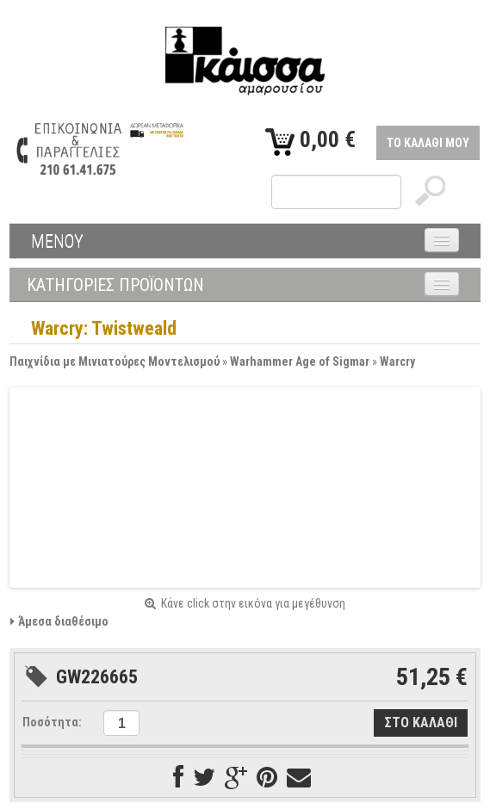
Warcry (397, 361)
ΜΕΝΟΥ (57, 241)
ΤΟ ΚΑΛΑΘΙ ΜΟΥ (428, 143)
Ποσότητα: (52, 722)
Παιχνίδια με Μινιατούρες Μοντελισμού (114, 361)
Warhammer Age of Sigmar (299, 361)
